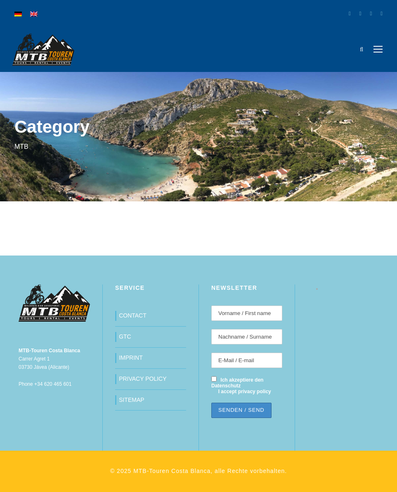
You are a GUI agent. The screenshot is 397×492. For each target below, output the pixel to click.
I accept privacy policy (244, 391)
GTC (125, 336)
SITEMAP (131, 399)
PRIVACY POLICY (142, 378)
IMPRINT (131, 357)
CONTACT (133, 315)
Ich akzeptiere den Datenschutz (237, 383)
